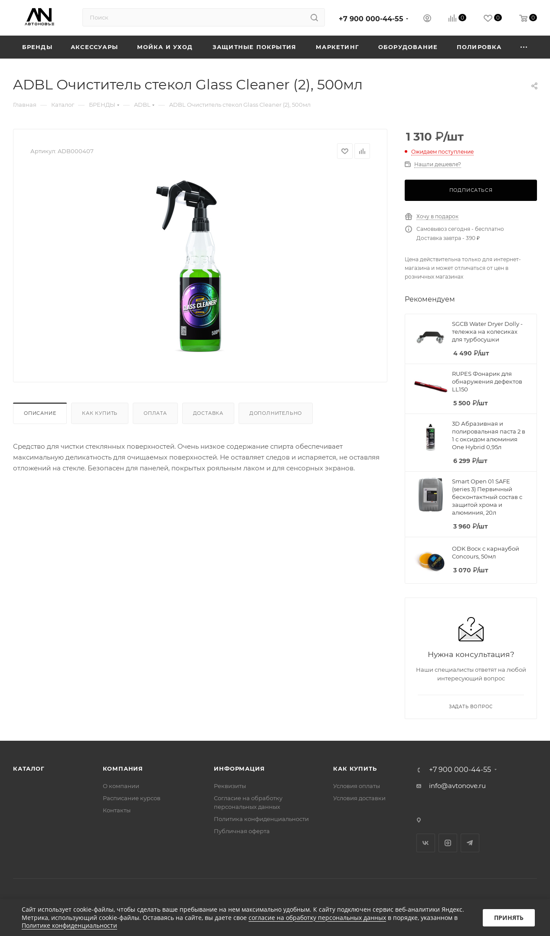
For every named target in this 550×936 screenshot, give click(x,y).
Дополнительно (275, 413)
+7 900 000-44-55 (371, 19)
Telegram (470, 843)
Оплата (155, 413)
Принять (509, 917)
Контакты (117, 810)
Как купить (100, 413)
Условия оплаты (356, 785)
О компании (121, 785)
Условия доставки (359, 798)
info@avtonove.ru (457, 786)
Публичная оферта (242, 831)
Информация (239, 768)
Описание (40, 413)
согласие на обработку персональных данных (317, 917)
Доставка (208, 413)
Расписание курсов (131, 798)
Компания (123, 768)
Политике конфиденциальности (69, 925)
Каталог (29, 768)
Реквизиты (230, 785)
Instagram (448, 843)
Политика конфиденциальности (261, 818)
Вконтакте (425, 843)
